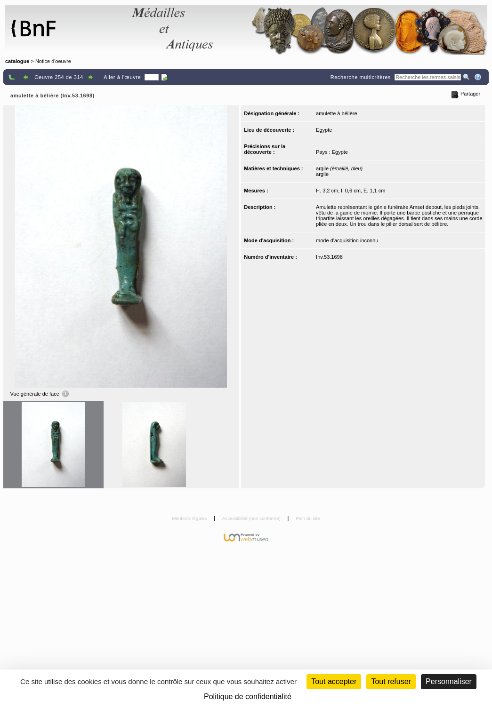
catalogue (17, 61)
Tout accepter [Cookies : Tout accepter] (333, 681)
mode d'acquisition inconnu (347, 240)
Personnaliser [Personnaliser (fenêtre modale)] (449, 681)
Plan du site (308, 518)
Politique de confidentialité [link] (247, 697)
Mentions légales (190, 518)
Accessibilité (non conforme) (252, 518)
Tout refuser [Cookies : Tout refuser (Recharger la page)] (391, 681)
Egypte (324, 130)
